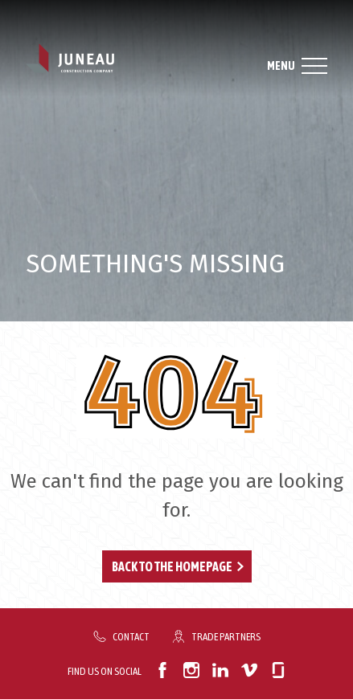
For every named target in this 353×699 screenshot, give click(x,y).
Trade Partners (226, 636)
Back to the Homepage (172, 566)
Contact (131, 636)
